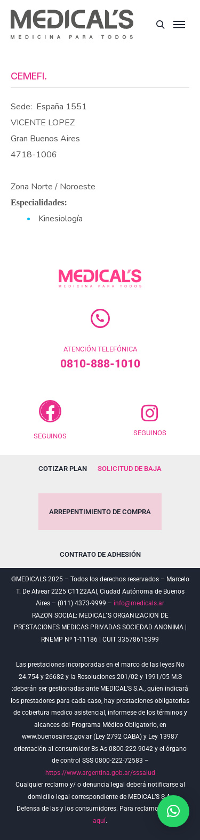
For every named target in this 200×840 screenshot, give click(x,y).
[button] (173, 811)
